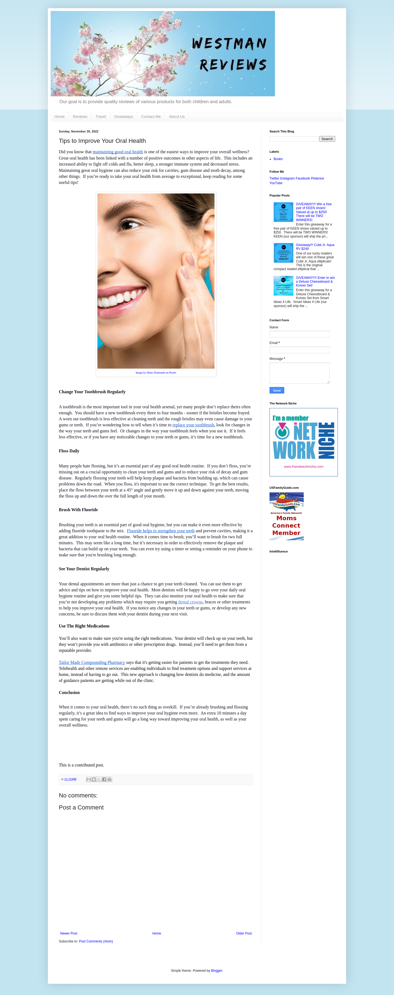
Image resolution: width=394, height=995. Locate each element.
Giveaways (123, 116)
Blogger (216, 971)
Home (59, 116)
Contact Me (151, 116)
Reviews (80, 116)
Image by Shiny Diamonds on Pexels (156, 372)
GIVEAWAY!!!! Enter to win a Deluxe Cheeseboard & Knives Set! (315, 282)
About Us (177, 116)
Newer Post (68, 933)
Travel (100, 116)
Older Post (244, 933)
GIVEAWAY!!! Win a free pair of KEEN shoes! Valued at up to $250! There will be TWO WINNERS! (314, 212)
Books (278, 159)
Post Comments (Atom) (96, 941)
